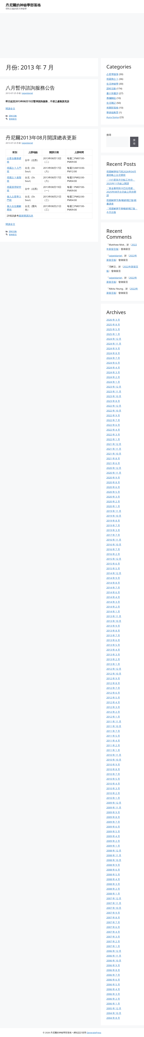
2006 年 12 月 (113, 951)
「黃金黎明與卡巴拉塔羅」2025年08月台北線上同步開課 (121, 192)
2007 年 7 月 (113, 922)
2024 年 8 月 (113, 353)
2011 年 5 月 (113, 735)
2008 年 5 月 (113, 874)
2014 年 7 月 (113, 587)
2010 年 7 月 (113, 774)
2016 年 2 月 (113, 554)
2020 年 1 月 (113, 506)
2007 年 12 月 (113, 898)
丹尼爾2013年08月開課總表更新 (41, 137)
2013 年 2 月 (113, 659)
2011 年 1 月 (113, 750)
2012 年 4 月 (113, 702)
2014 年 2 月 (113, 606)
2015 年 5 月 (113, 568)
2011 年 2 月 (113, 745)
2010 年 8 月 (113, 769)
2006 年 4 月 (113, 989)
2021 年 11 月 (113, 448)
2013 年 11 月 (113, 616)
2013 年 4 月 (113, 649)
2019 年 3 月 (113, 530)
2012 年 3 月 (113, 707)
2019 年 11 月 (113, 511)
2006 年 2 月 (113, 998)
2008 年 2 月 (113, 888)
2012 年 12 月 (113, 668)
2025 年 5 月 (113, 329)
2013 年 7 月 (113, 635)
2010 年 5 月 (113, 778)
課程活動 (13, 115)
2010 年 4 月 (113, 783)
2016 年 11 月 (113, 539)
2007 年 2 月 (113, 941)
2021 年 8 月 (113, 458)
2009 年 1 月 (113, 845)
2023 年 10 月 (113, 396)
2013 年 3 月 (113, 654)
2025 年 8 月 (113, 324)
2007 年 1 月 (113, 946)
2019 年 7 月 (113, 525)
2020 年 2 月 (113, 501)
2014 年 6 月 (113, 592)
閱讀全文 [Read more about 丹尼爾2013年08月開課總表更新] (10, 224)
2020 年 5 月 (113, 492)
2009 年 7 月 (113, 821)
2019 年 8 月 (113, 520)
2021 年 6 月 (113, 463)
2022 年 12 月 (113, 405)
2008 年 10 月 (113, 860)
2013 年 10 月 (113, 621)
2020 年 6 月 (113, 487)
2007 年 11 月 (113, 903)
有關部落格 (112, 107)
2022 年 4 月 (113, 429)
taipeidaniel (115, 255)
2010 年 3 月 (113, 788)
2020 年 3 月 (113, 496)
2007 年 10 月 (113, 908)
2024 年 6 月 (113, 362)
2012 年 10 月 (113, 673)
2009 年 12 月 (113, 802)
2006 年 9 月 (113, 965)
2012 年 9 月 (113, 678)
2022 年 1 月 (113, 439)
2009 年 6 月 (113, 826)
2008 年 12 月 (113, 850)
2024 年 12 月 (113, 339)
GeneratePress (94, 1032)
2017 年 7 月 (113, 535)
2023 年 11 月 (113, 391)
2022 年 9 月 (113, 415)
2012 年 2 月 (113, 712)
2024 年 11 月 (113, 343)
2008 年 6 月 (113, 869)
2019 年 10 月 (113, 515)
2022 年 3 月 (113, 434)
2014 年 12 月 (113, 573)
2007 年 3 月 (113, 936)
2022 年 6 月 (113, 425)
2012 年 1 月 (113, 716)
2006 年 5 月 (113, 984)
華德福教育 (112, 112)
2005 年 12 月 (113, 1008)
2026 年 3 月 (113, 319)
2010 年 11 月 (113, 755)
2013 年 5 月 (113, 645)
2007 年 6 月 (113, 927)
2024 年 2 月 (113, 377)
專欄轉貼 (111, 98)
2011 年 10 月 (113, 726)
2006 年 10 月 (113, 960)
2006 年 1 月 (113, 1003)
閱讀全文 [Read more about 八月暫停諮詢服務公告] (10, 108)
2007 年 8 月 (113, 917)
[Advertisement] (72, 34)
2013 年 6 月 (113, 640)
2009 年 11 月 (113, 807)
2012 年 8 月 (113, 683)
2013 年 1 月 (113, 664)
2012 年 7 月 (113, 688)
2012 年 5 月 (113, 697)
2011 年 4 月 (113, 740)
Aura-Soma (112, 117)
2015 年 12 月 (113, 558)
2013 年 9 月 (113, 625)
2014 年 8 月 (113, 582)
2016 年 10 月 (113, 544)
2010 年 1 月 (113, 798)
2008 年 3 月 (113, 884)
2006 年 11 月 (113, 955)
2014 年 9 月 (113, 578)
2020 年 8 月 (113, 482)
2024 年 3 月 (113, 372)
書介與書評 (112, 93)
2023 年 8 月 (113, 401)
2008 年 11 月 (113, 855)
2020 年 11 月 (113, 472)
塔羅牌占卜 (112, 79)
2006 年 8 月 (113, 970)
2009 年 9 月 (113, 812)
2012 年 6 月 (113, 692)
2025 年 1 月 (113, 334)
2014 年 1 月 (113, 611)
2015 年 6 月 (113, 563)
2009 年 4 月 (113, 836)
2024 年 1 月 (113, 382)
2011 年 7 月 (113, 731)
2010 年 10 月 (113, 759)
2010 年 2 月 (113, 793)
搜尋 (108, 134)
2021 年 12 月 (113, 444)
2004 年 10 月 (113, 1013)
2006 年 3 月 (113, 994)
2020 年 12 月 (113, 468)
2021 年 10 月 (113, 453)
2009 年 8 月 (113, 817)
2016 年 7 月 (113, 549)
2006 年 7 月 (113, 975)
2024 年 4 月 (113, 367)
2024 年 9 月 (113, 348)
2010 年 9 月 (113, 764)
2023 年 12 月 (113, 386)
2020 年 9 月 (113, 477)
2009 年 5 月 (113, 831)
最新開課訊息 (26, 215)
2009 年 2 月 (113, 841)
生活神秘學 (112, 83)
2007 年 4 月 (113, 931)
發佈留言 (13, 119)
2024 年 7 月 (113, 358)
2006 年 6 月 (113, 979)
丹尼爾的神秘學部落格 (23, 5)
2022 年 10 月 (113, 410)
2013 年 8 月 (113, 630)
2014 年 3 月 (113, 602)
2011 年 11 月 (113, 721)
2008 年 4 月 (113, 879)
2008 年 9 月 (113, 865)
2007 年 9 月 (113, 912)
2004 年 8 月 (113, 1018)
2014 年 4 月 (113, 597)
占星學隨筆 (112, 74)
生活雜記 (111, 103)
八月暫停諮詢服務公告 (30, 87)
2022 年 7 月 (113, 420)
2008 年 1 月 (113, 893)
